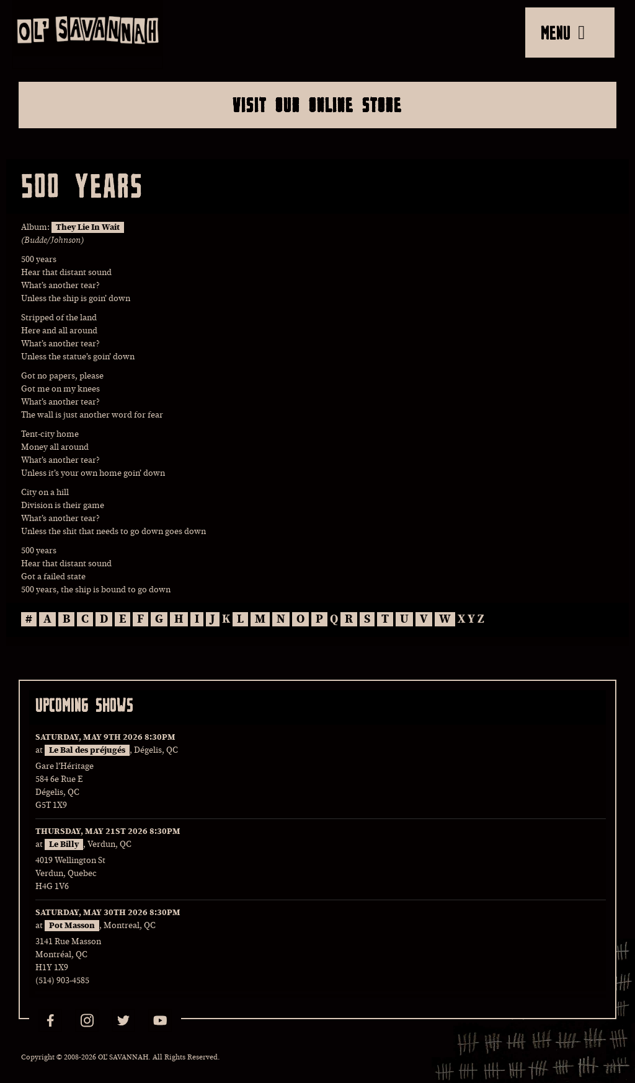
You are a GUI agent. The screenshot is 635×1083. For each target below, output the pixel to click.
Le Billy (64, 844)
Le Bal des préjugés (87, 750)
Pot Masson (72, 925)
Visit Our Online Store (317, 104)
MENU (563, 32)
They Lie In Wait (88, 227)
